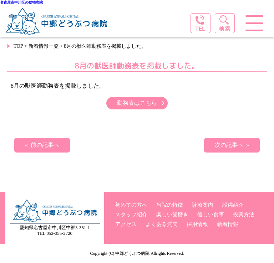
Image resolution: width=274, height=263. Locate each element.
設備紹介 (233, 205)
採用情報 (197, 224)
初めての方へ (131, 205)
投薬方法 (243, 214)
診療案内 (202, 205)
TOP (18, 46)
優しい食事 (210, 214)
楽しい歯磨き (172, 214)
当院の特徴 (169, 205)
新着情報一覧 (44, 46)
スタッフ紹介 (131, 214)
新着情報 (227, 224)
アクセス (126, 224)
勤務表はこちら (137, 103)
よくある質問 (162, 224)
